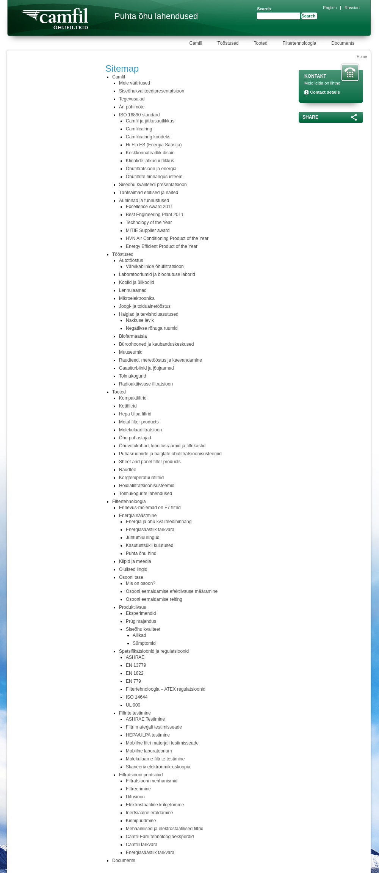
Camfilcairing (139, 129)
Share (310, 117)
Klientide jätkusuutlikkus (150, 160)
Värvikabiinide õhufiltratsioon (155, 266)
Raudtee (127, 469)
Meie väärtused (134, 83)
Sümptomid (144, 643)
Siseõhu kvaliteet (143, 629)
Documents (123, 860)
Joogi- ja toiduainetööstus (145, 306)
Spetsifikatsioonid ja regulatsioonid (154, 651)
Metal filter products (139, 422)
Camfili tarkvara (141, 844)
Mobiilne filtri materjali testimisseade (162, 743)
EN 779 (133, 681)
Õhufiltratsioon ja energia (151, 168)
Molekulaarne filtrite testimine (155, 759)
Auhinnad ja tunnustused (144, 200)
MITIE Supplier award (147, 230)
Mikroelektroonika (137, 298)
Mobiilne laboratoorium (149, 751)
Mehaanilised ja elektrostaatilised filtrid (165, 828)
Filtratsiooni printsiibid (141, 774)
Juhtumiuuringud (143, 537)
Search (264, 8)
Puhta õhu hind (141, 553)
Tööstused (122, 254)
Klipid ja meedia (135, 561)
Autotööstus (131, 260)
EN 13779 (136, 665)
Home (362, 57)
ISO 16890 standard (139, 115)
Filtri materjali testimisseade (154, 727)
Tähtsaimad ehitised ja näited (148, 192)
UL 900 (133, 705)
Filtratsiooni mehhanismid (151, 781)
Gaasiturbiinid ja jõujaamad (146, 368)
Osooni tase (131, 577)
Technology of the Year (149, 222)
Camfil (118, 77)
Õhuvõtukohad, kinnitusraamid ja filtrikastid (162, 445)
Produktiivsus (132, 607)
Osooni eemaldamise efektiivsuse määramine (172, 591)
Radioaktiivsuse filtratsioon (146, 384)
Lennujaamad (133, 290)
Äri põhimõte (131, 107)
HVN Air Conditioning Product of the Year (167, 238)
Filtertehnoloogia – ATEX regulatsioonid (165, 689)
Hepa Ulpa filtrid (135, 414)
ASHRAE (135, 657)
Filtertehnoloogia (129, 501)
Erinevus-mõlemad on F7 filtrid (150, 507)
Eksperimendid (141, 613)
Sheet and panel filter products (150, 461)
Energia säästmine (138, 515)
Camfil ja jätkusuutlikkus (150, 121)
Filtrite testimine (135, 713)
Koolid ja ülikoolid (136, 282)
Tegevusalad (131, 99)
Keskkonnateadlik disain (150, 152)
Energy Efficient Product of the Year (161, 246)
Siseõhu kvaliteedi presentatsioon (153, 184)
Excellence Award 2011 (149, 206)
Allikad (139, 635)
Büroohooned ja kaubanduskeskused (156, 344)
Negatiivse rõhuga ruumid (152, 328)
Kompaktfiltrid (133, 398)
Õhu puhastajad (135, 437)
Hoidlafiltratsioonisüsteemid (146, 485)
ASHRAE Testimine (145, 719)
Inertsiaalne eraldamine (149, 812)
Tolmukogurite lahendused (145, 493)
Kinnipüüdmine (141, 820)
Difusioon (135, 796)
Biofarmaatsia (133, 336)
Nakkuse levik (140, 320)
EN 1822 (135, 673)
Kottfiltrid (128, 406)
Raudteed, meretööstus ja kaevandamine (160, 360)
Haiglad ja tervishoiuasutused (149, 314)
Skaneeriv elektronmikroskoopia (158, 767)
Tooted (119, 392)
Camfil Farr (54, 18)
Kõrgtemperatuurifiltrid (141, 477)
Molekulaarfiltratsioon (140, 430)
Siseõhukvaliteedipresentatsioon (151, 91)
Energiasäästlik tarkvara (150, 529)
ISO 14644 (136, 697)
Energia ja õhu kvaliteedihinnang (158, 521)
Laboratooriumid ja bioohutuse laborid (157, 274)
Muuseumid (131, 352)
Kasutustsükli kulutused (149, 545)
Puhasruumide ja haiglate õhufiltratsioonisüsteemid (170, 453)
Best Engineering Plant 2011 (154, 214)
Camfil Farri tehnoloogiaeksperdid (160, 836)
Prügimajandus (141, 621)
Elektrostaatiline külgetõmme (155, 804)
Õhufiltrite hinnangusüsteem (154, 176)
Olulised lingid (133, 569)
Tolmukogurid (132, 376)
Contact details (325, 92)
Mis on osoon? (140, 583)
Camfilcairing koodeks (148, 136)
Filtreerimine (138, 788)
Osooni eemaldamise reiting (154, 599)
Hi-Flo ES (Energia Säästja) (154, 144)
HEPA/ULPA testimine (148, 735)
